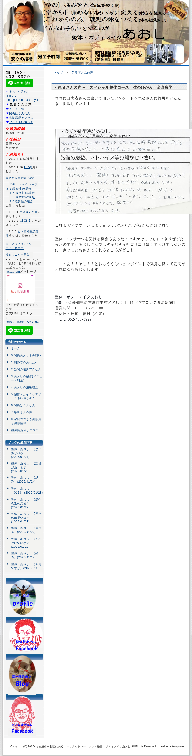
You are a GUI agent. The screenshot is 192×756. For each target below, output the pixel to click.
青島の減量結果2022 (20, 178)
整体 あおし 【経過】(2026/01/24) (24, 479)
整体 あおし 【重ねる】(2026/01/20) (26, 530)
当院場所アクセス (21, 118)
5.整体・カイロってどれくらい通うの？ (26, 396)
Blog (28, 167)
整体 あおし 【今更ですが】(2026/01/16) (26, 566)
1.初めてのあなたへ (24, 362)
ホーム (15, 348)
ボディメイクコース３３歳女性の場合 (22, 187)
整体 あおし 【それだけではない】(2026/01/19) (26, 543)
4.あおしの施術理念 (24, 387)
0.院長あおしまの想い (26, 355)
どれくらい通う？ (21, 122)
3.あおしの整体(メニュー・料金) (26, 378)
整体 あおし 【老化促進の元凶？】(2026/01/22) (26, 503)
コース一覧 (16, 109)
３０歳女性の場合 (22, 197)
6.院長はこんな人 (23, 405)
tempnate (178, 746)
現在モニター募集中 (19, 255)
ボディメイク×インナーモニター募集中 (23, 246)
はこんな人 (19, 113)
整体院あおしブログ (24, 430)
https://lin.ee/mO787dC (22, 322)
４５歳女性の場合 (22, 193)
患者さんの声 (21, 104)
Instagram (13, 271)
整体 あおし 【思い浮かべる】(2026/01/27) (26, 453)
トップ (58, 72)
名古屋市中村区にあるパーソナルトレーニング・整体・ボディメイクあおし (83, 746)
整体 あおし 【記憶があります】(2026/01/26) (26, 467)
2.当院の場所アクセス (26, 369)
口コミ (25, 221)
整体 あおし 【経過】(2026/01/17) (24, 555)
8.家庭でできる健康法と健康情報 (26, 421)
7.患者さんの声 (82, 72)
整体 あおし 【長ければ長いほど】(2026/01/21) (26, 517)
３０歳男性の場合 (21, 201)
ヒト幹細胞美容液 (22, 234)
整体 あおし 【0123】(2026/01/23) (27, 490)
